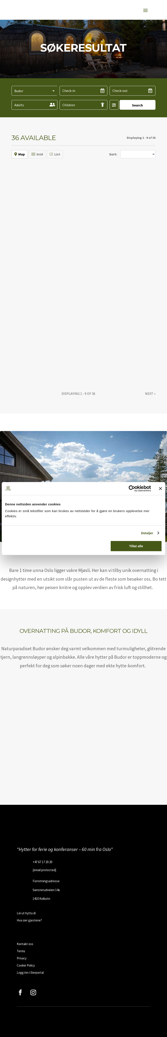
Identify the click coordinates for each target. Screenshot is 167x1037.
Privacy (22, 958)
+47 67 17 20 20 (42, 862)
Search (137, 105)
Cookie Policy (26, 965)
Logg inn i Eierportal (30, 972)
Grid (37, 154)
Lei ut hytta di (26, 913)
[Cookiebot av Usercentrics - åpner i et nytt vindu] (132, 488)
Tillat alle (136, 546)
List (55, 154)
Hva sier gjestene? (29, 920)
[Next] (150, 393)
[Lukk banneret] (160, 488)
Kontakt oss (25, 944)
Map (19, 154)
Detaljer (147, 533)
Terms (21, 951)
